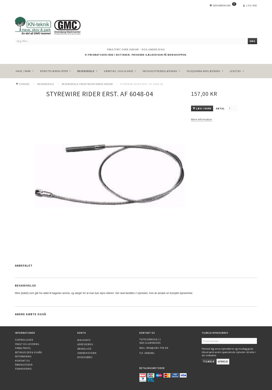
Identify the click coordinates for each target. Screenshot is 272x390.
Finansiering (23, 368)
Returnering (23, 356)
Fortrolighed (24, 339)
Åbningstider (24, 364)
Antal (220, 108)
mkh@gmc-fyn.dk (157, 347)
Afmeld (223, 361)
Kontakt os (22, 360)
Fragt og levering (27, 344)
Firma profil (23, 348)
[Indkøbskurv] (223, 5)
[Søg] (252, 41)
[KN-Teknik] (53, 25)
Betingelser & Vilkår (28, 352)
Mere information (201, 119)
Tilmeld (208, 361)
